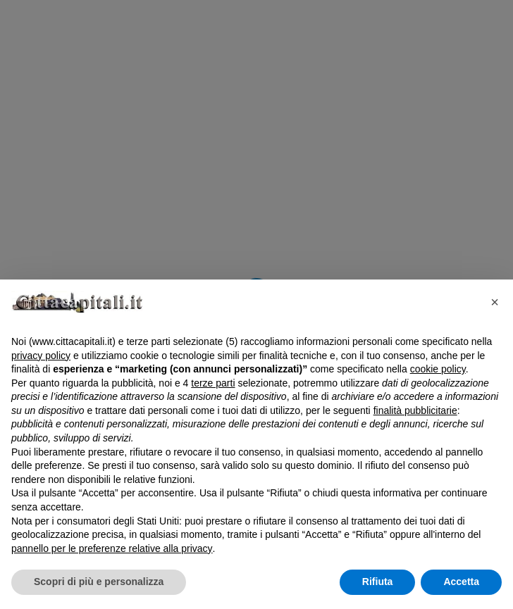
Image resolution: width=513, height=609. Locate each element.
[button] (494, 302)
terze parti (213, 383)
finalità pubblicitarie (415, 410)
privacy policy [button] (40, 355)
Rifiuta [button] (377, 581)
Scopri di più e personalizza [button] (98, 581)
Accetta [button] (461, 581)
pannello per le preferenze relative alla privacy (112, 548)
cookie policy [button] (438, 369)
